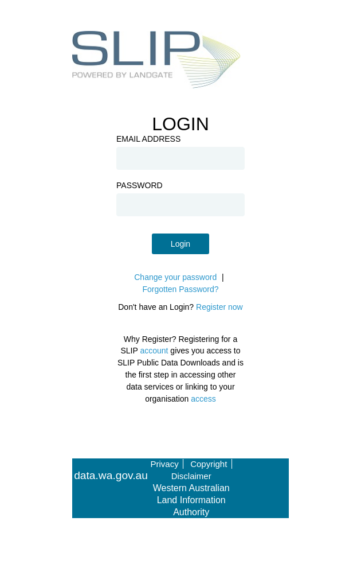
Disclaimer (191, 476)
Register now (219, 307)
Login (180, 243)
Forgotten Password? (180, 289)
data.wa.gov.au (111, 475)
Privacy (165, 464)
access (203, 398)
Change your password (175, 277)
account (154, 350)
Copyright (208, 464)
